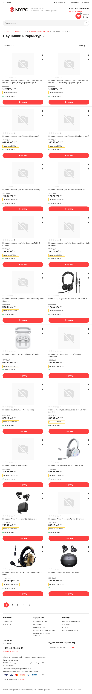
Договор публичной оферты (44, 630)
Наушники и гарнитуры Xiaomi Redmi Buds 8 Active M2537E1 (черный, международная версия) (22, 82)
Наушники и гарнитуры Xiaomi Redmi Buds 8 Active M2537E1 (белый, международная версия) (68, 82)
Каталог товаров (19, 31)
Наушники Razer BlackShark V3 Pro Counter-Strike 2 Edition (22, 573)
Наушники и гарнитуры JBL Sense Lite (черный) (21, 136)
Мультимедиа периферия (39, 31)
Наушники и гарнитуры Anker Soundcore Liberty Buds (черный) (68, 244)
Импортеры (37, 624)
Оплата (65, 627)
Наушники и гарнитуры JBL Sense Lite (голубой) (21, 190)
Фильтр (82, 45)
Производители (39, 627)
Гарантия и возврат (70, 630)
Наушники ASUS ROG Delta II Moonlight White (65, 465)
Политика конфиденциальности (69, 690)
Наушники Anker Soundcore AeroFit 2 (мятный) (66, 519)
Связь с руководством (71, 621)
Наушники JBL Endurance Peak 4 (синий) (18, 410)
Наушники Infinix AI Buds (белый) (15, 465)
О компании (7, 621)
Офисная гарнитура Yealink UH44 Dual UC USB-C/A (67, 299)
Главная (6, 31)
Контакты (7, 624)
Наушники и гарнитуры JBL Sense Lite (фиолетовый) (68, 136)
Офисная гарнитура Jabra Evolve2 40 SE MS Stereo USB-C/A (67, 411)
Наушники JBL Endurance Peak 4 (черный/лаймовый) (64, 355)
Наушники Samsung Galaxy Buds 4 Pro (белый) (20, 354)
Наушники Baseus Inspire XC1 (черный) (63, 572)
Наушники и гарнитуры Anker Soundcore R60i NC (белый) (21, 244)
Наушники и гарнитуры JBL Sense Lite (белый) (66, 190)
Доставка (66, 624)
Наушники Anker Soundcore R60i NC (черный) (19, 519)
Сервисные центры (40, 621)
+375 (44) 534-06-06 (79, 8)
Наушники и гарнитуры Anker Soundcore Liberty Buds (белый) (22, 300)
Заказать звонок (75, 11)
